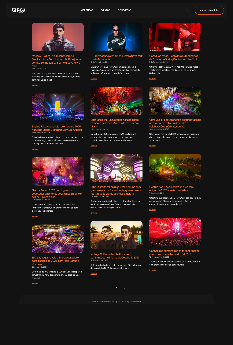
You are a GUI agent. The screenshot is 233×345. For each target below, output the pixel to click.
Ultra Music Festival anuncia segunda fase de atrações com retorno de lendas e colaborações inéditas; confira (175, 123)
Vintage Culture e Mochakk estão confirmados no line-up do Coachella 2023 (114, 255)
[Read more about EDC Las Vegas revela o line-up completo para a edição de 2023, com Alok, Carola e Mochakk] (35, 283)
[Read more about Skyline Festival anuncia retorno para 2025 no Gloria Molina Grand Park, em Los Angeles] (35, 149)
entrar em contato (209, 10)
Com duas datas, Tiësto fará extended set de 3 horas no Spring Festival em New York (173, 57)
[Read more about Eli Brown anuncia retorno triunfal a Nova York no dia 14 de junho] (93, 78)
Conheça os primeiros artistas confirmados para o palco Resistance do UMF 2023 (174, 252)
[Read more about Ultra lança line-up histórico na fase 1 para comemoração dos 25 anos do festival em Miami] (93, 145)
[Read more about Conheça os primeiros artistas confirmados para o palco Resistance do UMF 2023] (152, 270)
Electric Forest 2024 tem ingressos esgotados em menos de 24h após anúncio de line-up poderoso (57, 193)
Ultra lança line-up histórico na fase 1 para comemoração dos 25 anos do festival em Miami (114, 123)
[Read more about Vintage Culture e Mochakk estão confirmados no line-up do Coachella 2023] (93, 273)
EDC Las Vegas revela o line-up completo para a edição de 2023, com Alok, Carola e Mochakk (55, 261)
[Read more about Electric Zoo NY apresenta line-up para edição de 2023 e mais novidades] (152, 209)
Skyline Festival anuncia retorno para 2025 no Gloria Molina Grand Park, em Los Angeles (57, 128)
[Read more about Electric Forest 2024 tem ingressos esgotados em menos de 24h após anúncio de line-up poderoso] (35, 216)
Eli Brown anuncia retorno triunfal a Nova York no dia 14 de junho (116, 57)
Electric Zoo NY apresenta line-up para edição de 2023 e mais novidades (171, 188)
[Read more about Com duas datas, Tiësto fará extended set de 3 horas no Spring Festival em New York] (152, 78)
